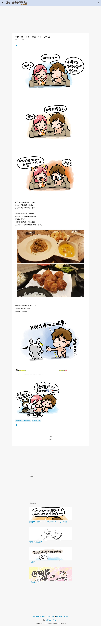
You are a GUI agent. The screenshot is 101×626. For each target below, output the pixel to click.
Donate (66, 616)
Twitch (48, 616)
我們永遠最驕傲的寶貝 (35, 542)
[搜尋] (98, 3)
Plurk (53, 616)
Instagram (59, 616)
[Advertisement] (50, 18)
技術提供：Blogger (50, 620)
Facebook (36, 616)
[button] (16, 46)
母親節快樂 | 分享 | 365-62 (36, 582)
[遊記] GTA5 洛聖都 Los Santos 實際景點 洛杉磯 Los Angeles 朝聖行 (48, 522)
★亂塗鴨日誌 (27, 420)
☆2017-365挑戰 (36, 420)
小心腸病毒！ (33, 562)
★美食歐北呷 (19, 420)
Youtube (42, 616)
